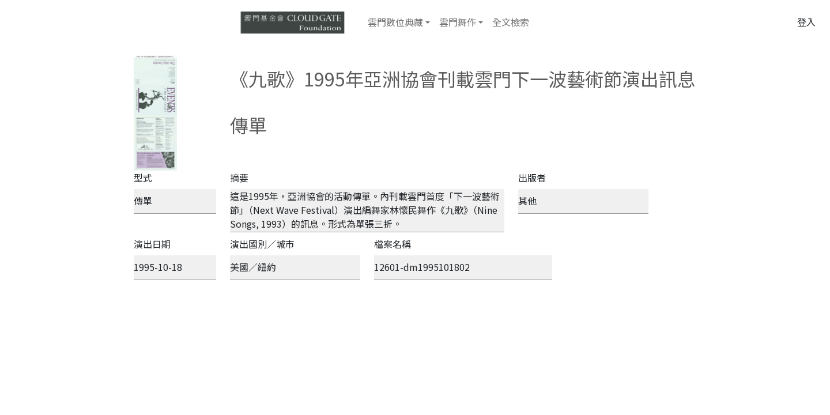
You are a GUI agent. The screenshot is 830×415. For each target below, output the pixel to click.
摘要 (239, 177)
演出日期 (152, 244)
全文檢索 (510, 22)
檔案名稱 (392, 244)
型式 (143, 177)
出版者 (532, 177)
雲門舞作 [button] (457, 22)
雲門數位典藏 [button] (395, 22)
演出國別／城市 (262, 244)
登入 (806, 22)
